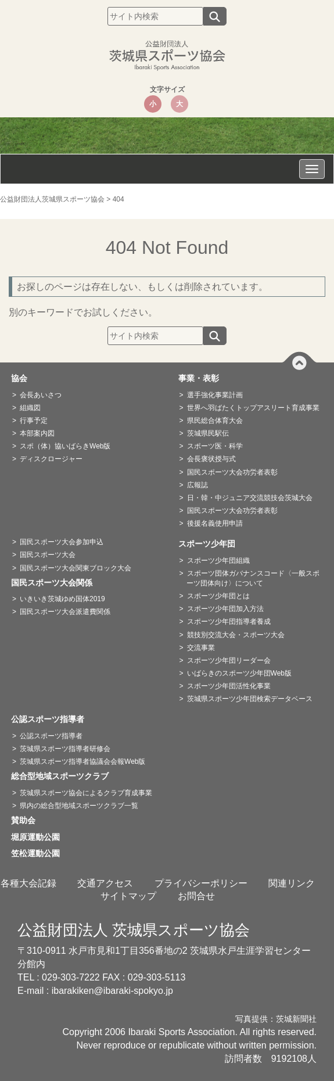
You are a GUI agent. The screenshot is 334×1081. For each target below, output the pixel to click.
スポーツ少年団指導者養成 (229, 621)
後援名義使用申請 (215, 523)
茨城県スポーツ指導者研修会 (65, 749)
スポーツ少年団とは (218, 596)
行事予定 (34, 420)
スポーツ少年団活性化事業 (229, 686)
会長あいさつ (41, 395)
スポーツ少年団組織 (218, 560)
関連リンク (291, 883)
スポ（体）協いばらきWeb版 (65, 446)
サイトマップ (128, 896)
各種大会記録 (28, 883)
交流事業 (201, 648)
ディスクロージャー (51, 459)
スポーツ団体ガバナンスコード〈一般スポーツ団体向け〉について (252, 578)
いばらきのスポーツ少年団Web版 (239, 673)
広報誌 (197, 485)
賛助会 (27, 820)
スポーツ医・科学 (215, 446)
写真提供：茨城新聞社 (276, 1019)
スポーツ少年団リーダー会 (229, 660)
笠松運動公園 (39, 853)
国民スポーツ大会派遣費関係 (65, 612)
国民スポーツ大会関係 (55, 582)
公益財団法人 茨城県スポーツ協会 (133, 930)
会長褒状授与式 (211, 459)
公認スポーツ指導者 (51, 719)
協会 (23, 378)
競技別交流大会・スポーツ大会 (236, 635)
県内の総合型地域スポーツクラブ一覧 (79, 806)
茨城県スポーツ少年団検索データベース (250, 699)
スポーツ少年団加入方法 (225, 609)
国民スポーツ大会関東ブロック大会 (75, 568)
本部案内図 (37, 433)
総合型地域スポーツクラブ (64, 776)
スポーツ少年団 (210, 543)
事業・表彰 (202, 378)
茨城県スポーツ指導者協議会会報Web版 (82, 761)
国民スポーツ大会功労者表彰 (232, 472)
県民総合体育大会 (215, 420)
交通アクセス (105, 883)
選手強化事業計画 (215, 395)
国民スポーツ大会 (48, 555)
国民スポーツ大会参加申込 (61, 542)
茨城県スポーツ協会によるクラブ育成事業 (86, 793)
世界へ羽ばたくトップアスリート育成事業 (253, 408)
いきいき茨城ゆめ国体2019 (62, 599)
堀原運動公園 (39, 837)
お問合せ (196, 896)
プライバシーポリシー (201, 883)
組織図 (30, 408)
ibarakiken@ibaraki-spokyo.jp (112, 991)
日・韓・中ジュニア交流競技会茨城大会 (250, 498)
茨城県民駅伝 (208, 433)
